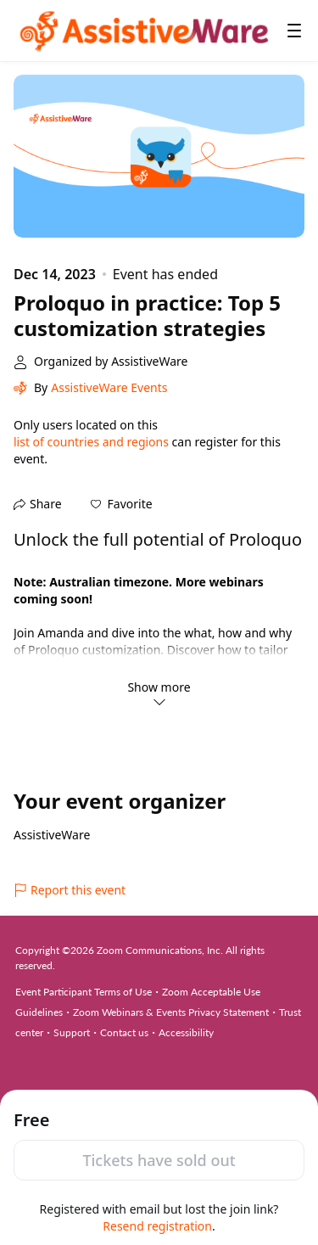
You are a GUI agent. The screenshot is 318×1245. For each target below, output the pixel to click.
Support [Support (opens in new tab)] (71, 1032)
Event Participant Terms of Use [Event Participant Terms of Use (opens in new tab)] (83, 991)
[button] (122, 504)
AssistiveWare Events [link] (109, 387)
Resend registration (157, 1226)
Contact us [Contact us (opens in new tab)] (124, 1032)
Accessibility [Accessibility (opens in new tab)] (186, 1032)
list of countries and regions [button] (91, 442)
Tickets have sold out (158, 1160)
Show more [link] (158, 693)
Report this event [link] (70, 890)
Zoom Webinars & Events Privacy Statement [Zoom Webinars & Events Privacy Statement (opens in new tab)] (171, 1012)
